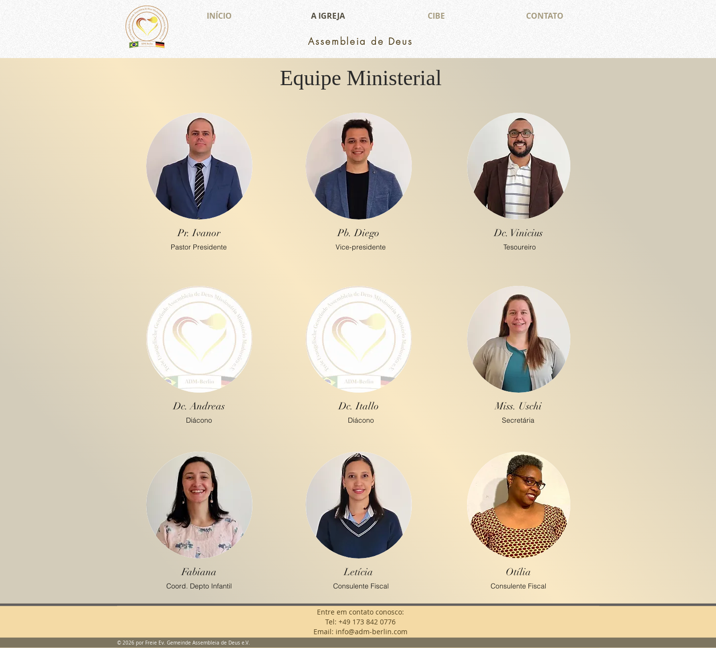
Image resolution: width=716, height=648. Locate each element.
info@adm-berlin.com (371, 631)
